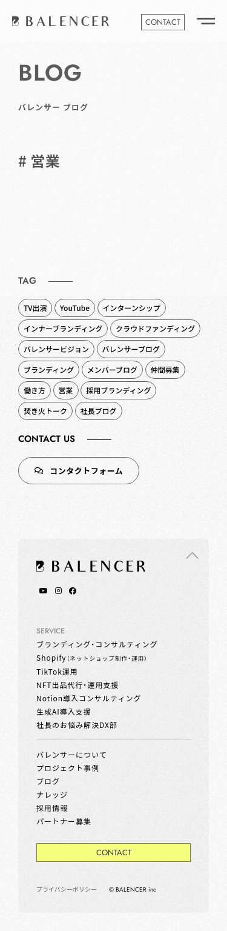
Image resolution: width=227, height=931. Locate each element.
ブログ (48, 781)
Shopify (92, 657)
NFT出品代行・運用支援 (77, 684)
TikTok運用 (57, 671)
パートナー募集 (63, 821)
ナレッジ (52, 794)
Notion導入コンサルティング (88, 698)
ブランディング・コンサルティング (96, 644)
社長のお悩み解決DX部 (76, 724)
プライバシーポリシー (66, 888)
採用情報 (52, 808)
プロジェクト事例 (67, 767)
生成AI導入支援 (63, 711)
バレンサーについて (71, 754)
